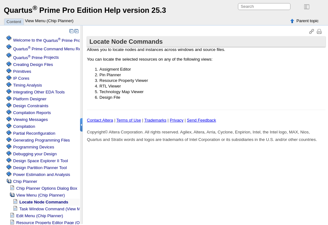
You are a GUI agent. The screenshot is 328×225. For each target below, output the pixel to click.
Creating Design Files (33, 64)
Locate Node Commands (43, 202)
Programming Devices (33, 147)
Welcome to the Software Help (67, 40)
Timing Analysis (27, 85)
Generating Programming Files (41, 140)
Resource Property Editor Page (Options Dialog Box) (65, 222)
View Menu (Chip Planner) (49, 20)
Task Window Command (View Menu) (54, 209)
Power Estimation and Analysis (41, 174)
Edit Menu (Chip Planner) (39, 215)
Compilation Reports (32, 112)
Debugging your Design (35, 154)
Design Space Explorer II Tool (40, 160)
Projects (36, 57)
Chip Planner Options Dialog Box (46, 188)
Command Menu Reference (54, 49)
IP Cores (21, 78)
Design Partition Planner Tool (40, 167)
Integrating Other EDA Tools (39, 92)
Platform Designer (30, 99)
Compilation (24, 126)
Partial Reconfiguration (34, 133)
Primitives (22, 71)
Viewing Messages (30, 119)
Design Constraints (30, 105)
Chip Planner (25, 181)
